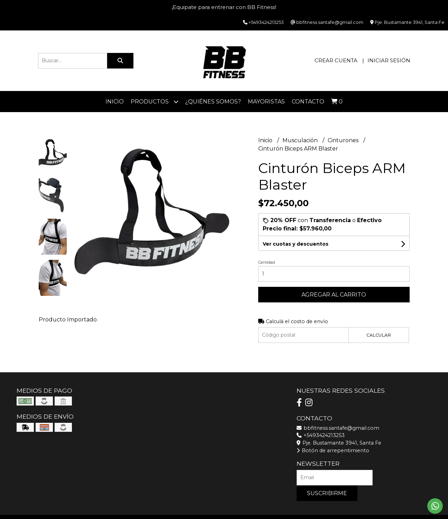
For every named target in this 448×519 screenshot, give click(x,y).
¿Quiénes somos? (213, 101)
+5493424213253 (321, 435)
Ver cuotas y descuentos (295, 244)
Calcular (378, 335)
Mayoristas (266, 101)
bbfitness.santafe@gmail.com (338, 428)
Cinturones (344, 140)
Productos (154, 101)
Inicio (114, 101)
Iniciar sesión (388, 60)
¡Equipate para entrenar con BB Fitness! (224, 7)
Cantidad (266, 262)
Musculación (300, 140)
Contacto (308, 101)
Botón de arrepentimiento (333, 450)
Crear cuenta (336, 60)
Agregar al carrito (333, 294)
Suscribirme (327, 493)
